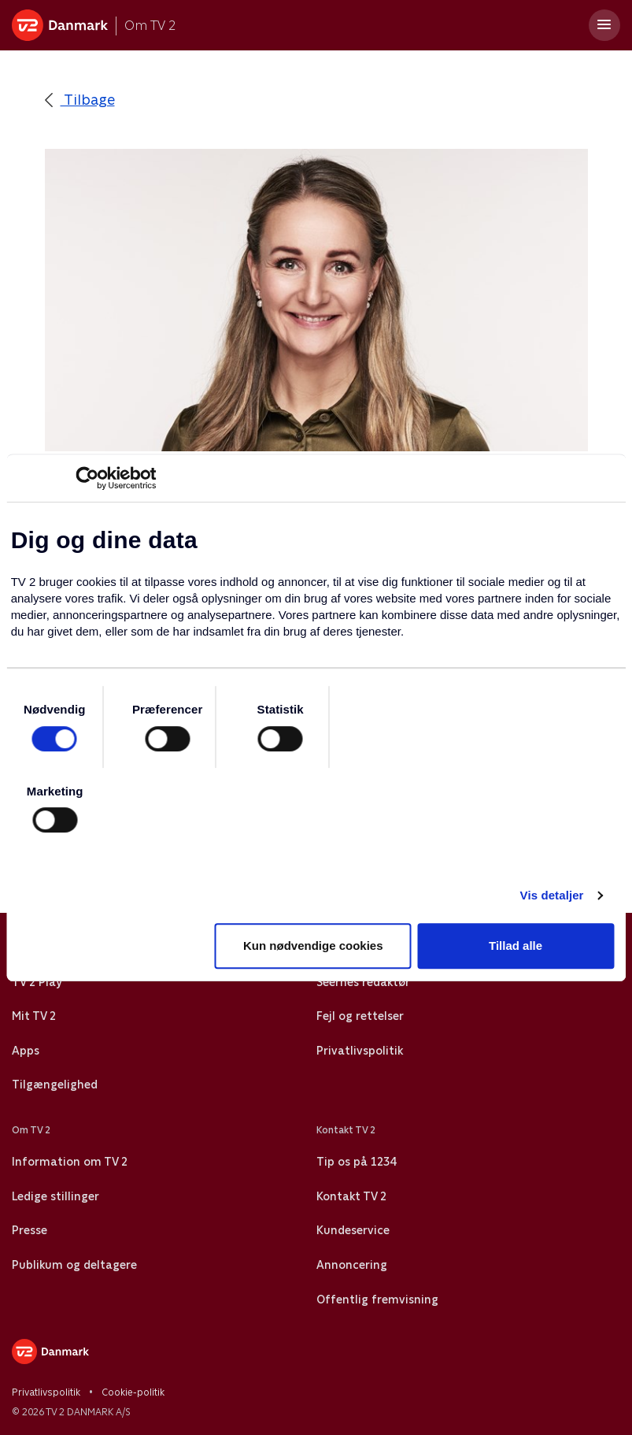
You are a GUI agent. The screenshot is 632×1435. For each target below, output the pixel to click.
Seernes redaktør (363, 982)
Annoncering (351, 1265)
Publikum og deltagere (74, 1265)
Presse (29, 1230)
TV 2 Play (36, 982)
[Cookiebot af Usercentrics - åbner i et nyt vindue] (87, 478)
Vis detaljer (552, 895)
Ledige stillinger (55, 1196)
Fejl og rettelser (360, 1016)
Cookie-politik (133, 1392)
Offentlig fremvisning (377, 1299)
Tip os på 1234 (356, 1161)
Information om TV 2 (70, 1161)
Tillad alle (515, 945)
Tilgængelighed (55, 1084)
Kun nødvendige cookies (313, 945)
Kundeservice (353, 1230)
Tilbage (80, 99)
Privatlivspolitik (359, 1050)
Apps (25, 1050)
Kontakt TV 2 (351, 1196)
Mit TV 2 (34, 1016)
